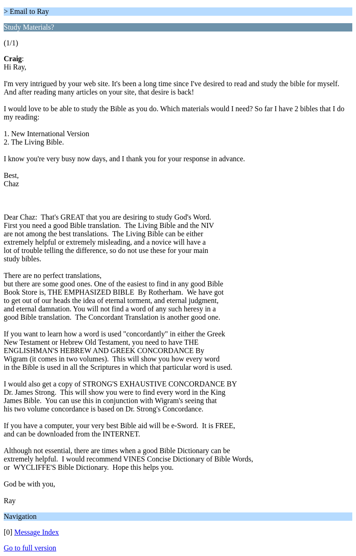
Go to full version (30, 548)
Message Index (36, 532)
